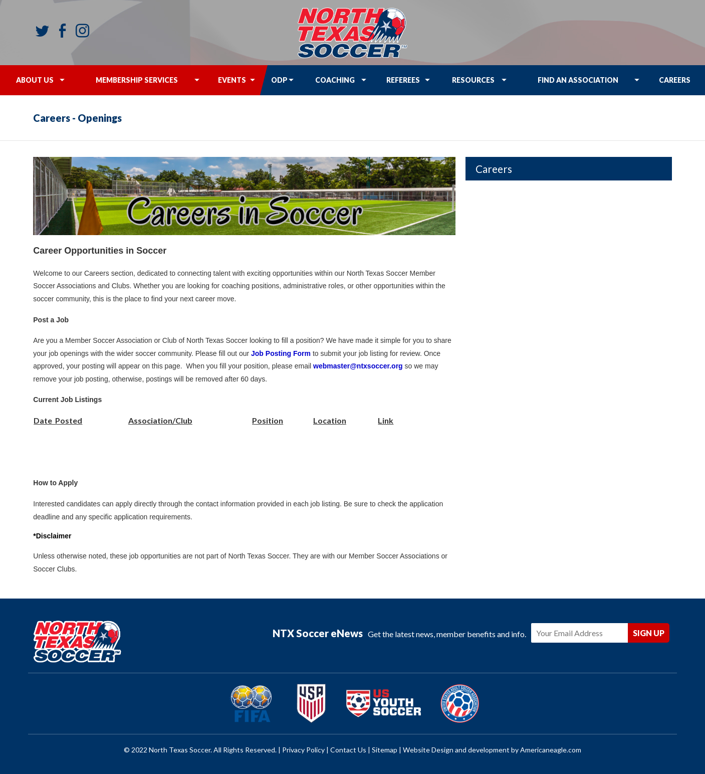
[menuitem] (35, 80)
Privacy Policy (303, 749)
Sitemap (384, 749)
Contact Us (348, 749)
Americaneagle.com (550, 749)
